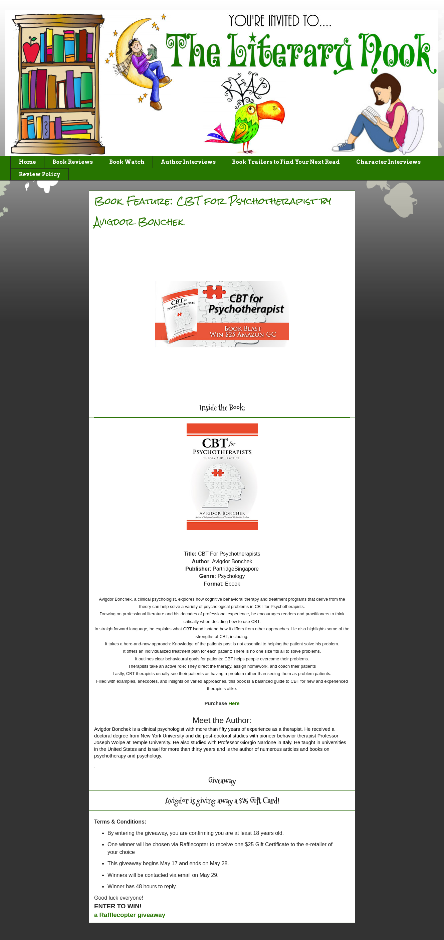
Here (233, 703)
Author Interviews (188, 162)
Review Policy (39, 174)
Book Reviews (72, 162)
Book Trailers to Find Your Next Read (286, 162)
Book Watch (127, 162)
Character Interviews (388, 162)
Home (27, 162)
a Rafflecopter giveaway (129, 914)
